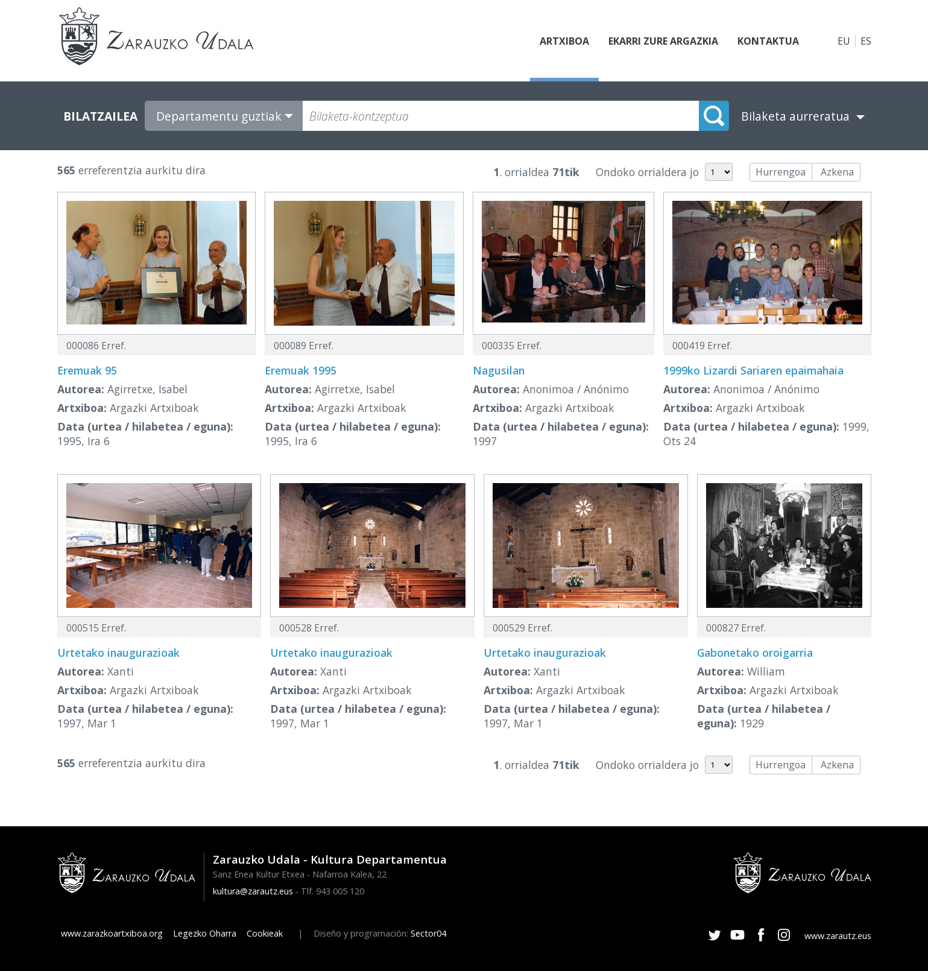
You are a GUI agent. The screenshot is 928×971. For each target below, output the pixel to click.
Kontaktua (768, 41)
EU (844, 41)
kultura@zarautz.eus (253, 891)
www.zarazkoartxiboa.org (112, 933)
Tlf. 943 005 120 (332, 891)
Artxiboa (564, 41)
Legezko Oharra (204, 933)
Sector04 (428, 933)
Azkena (837, 172)
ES (865, 41)
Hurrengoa (781, 172)
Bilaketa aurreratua (795, 116)
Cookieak (265, 933)
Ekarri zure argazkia (663, 41)
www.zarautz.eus (837, 935)
